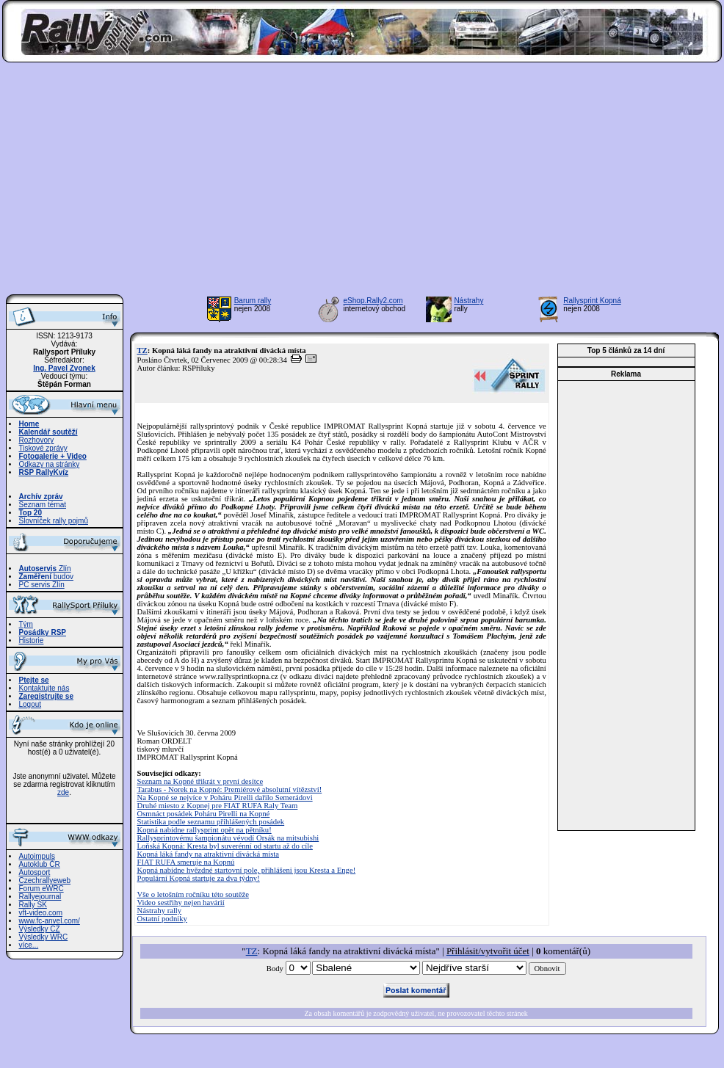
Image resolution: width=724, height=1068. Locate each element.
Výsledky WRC (43, 937)
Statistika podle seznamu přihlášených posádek (211, 822)
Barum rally (253, 301)
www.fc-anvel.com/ (49, 921)
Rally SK (33, 905)
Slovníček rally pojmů (53, 521)
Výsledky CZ (39, 929)
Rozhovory (36, 440)
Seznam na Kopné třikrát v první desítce (200, 781)
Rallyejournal (40, 897)
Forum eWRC (41, 888)
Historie (31, 640)
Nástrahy (468, 301)
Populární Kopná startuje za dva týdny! (198, 878)
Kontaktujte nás (44, 688)
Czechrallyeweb (45, 880)
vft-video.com (40, 913)
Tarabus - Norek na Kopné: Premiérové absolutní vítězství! (229, 789)
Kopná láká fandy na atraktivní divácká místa (208, 854)
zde (63, 792)
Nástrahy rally (159, 911)
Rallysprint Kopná (591, 301)
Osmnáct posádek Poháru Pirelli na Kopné (203, 814)
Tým (26, 624)
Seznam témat (42, 505)
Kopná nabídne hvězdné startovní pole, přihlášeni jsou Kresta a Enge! (246, 870)
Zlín (45, 568)
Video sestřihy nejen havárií (181, 902)
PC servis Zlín (42, 585)
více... (29, 945)
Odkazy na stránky (49, 464)
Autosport (35, 872)
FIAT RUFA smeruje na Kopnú (186, 862)
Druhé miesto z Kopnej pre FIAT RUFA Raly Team (217, 806)
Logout (30, 704)
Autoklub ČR (39, 864)
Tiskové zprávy (43, 448)
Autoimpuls (37, 856)
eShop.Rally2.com (373, 301)
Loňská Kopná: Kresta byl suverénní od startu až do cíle (225, 846)
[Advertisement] (362, 183)
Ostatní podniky (162, 919)
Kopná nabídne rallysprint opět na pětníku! (204, 830)
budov (46, 577)
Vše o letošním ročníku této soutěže (193, 894)
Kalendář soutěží (48, 432)
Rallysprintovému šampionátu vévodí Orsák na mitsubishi (228, 838)
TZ (142, 350)
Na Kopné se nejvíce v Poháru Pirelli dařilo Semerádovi (225, 797)
